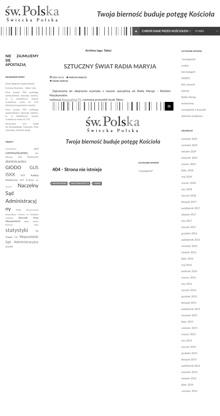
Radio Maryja (60, 81)
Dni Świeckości (28, 157)
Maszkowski (59, 183)
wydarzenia (187, 103)
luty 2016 (186, 284)
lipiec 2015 (187, 322)
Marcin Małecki (78, 77)
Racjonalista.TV (71, 99)
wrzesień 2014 (189, 372)
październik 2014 (190, 366)
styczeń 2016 (188, 290)
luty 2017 (186, 221)
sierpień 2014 (188, 378)
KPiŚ (22, 180)
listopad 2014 (188, 359)
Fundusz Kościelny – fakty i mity (20, 88)
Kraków (30, 180)
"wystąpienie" (188, 59)
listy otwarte (188, 84)
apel (36, 148)
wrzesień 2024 (189, 145)
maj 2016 (186, 265)
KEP (23, 175)
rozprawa (9, 218)
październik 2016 (190, 240)
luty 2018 (186, 189)
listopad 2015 (188, 303)
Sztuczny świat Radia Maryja (110, 67)
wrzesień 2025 (189, 139)
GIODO (185, 78)
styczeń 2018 (188, 195)
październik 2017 (190, 208)
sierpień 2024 (188, 151)
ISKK (10, 174)
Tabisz (97, 183)
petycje (185, 91)
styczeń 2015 (188, 347)
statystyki (16, 230)
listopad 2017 (188, 202)
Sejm (36, 225)
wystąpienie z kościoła (193, 110)
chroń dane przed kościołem (165, 31)
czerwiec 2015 (189, 328)
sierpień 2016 (188, 252)
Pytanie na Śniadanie (28, 215)
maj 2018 (186, 177)
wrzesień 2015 (189, 315)
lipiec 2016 (187, 259)
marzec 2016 (188, 277)
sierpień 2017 (188, 214)
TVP (16, 237)
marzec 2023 (188, 164)
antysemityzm (10, 149)
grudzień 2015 (189, 296)
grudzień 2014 (189, 353)
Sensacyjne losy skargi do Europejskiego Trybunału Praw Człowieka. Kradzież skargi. (21, 127)
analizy (185, 65)
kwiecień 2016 (189, 271)
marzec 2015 (188, 334)
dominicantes (15, 161)
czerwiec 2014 (189, 391)
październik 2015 (190, 309)
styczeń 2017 (188, 227)
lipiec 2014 (187, 385)
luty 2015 (186, 340)
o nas (199, 31)
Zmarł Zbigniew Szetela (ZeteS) (19, 84)
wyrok (9, 246)
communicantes (16, 153)
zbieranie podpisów (192, 116)
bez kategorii (188, 72)
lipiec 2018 (187, 170)
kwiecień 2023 (189, 158)
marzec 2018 (188, 183)
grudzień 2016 (189, 233)
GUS (33, 167)
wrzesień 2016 (189, 246)
